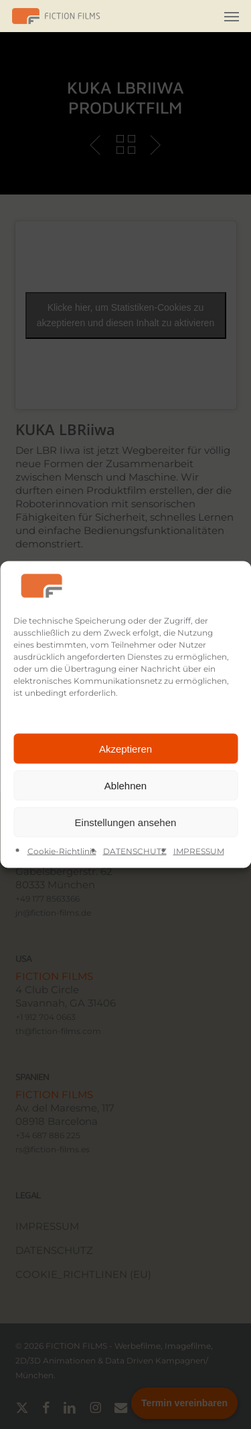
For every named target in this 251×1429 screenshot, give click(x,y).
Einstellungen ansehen (126, 821)
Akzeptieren (125, 748)
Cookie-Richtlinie (61, 851)
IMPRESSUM (198, 851)
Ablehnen (125, 785)
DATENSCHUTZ (135, 851)
